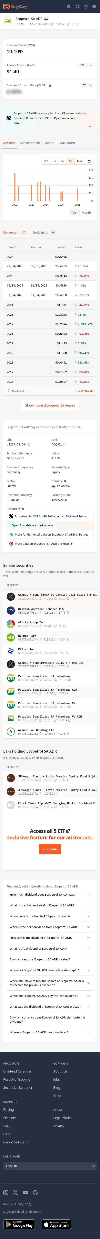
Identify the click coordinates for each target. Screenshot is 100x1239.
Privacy (58, 1126)
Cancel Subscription (18, 1142)
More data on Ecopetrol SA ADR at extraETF (43, 544)
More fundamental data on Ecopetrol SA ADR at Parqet (51, 534)
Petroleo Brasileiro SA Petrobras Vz (46, 703)
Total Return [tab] (66, 143)
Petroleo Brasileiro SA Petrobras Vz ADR (50, 716)
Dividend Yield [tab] (30, 143)
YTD (46, 161)
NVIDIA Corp (27, 635)
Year (74, 212)
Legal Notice (62, 1118)
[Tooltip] (65, 481)
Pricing (8, 1109)
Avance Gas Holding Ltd (36, 730)
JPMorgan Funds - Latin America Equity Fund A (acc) (57, 789)
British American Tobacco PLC (41, 608)
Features (10, 1118)
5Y (70, 161)
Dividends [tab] (15, 232)
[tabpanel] (50, 187)
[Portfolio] (85, 6)
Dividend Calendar (17, 1071)
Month (86, 212)
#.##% (14, 91)
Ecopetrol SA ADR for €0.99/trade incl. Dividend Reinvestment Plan (52, 516)
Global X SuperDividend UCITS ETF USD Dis (50, 662)
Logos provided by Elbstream (22, 1212)
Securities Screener (17, 1087)
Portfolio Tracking (16, 1079)
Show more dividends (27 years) (50, 405)
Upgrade (50, 849)
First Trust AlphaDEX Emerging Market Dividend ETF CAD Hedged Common (57, 803)
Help (6, 1134)
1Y (54, 161)
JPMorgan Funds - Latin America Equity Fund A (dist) (57, 776)
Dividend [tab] (9, 143)
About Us (60, 1071)
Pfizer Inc (26, 649)
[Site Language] (69, 6)
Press (57, 1095)
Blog (56, 1087)
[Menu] (94, 6)
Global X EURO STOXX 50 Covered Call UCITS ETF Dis (57, 594)
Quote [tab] (49, 143)
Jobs (56, 1079)
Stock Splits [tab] (44, 232)
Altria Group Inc (31, 622)
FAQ (6, 1126)
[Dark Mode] (77, 6)
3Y (62, 161)
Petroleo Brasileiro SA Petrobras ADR (47, 689)
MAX (79, 161)
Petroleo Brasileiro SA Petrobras (44, 676)
